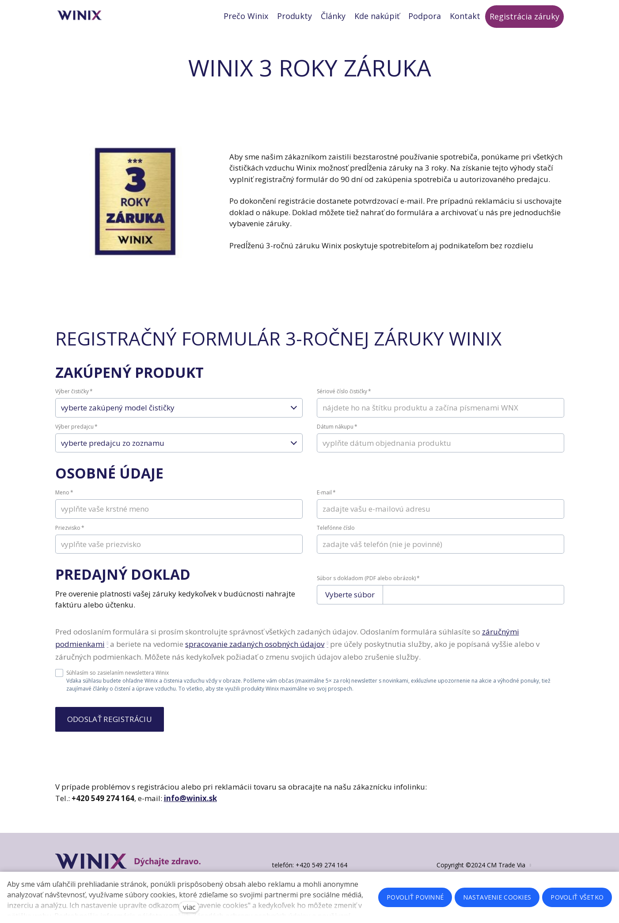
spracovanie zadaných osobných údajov (254, 654)
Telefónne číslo (336, 537)
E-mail (326, 501)
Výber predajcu (76, 436)
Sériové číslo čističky (344, 401)
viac (189, 907)
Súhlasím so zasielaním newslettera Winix (112, 682)
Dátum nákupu (337, 436)
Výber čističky (74, 401)
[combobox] (179, 417)
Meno (64, 501)
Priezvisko (69, 537)
